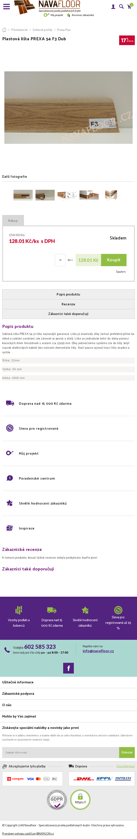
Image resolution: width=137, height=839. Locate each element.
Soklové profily (42, 30)
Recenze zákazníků (80, 15)
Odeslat (127, 752)
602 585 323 (40, 646)
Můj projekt (53, 15)
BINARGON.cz (45, 833)
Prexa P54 (64, 30)
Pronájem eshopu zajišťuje (19, 833)
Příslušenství (19, 30)
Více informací (125, 766)
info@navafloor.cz (98, 651)
